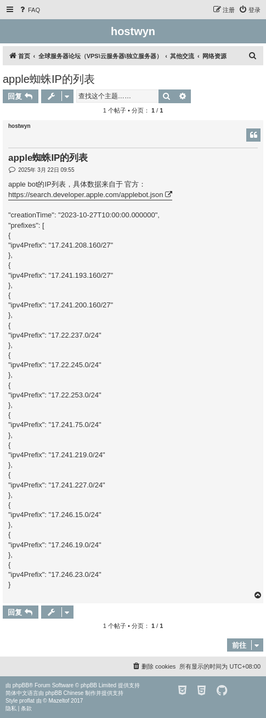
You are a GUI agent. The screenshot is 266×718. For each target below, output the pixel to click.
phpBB (21, 685)
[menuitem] (29, 9)
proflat (27, 701)
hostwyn (19, 126)
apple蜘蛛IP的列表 (49, 79)
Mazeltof (59, 701)
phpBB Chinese (65, 693)
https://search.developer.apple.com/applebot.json (85, 194)
